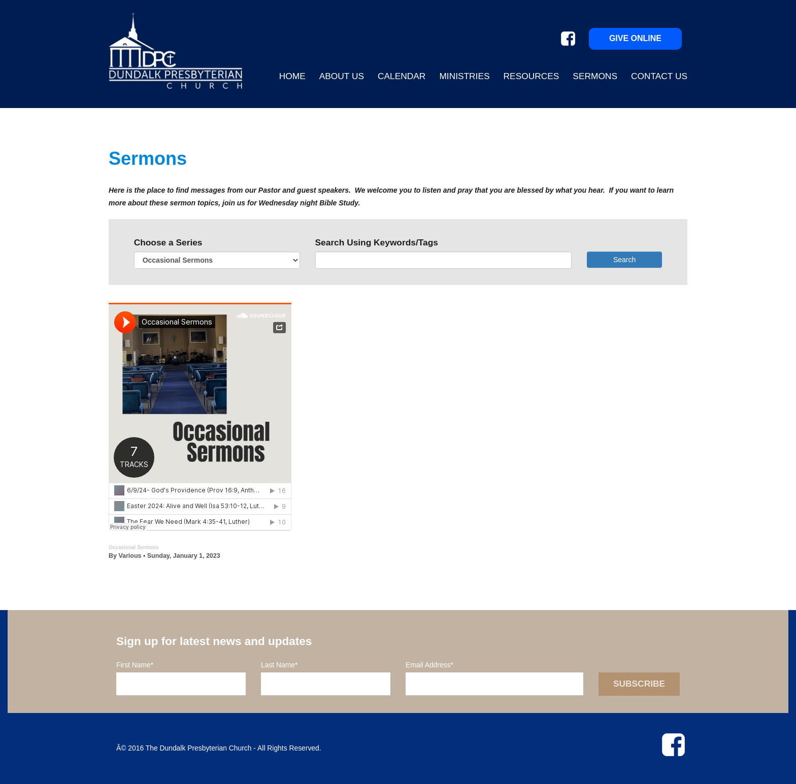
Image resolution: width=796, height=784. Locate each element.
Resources (531, 76)
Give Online (635, 38)
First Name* (134, 665)
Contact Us (659, 76)
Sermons (595, 76)
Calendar (401, 76)
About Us (341, 76)
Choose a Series (168, 242)
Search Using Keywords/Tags (376, 242)
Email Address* (429, 665)
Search (624, 260)
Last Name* (279, 665)
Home (292, 76)
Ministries (464, 76)
